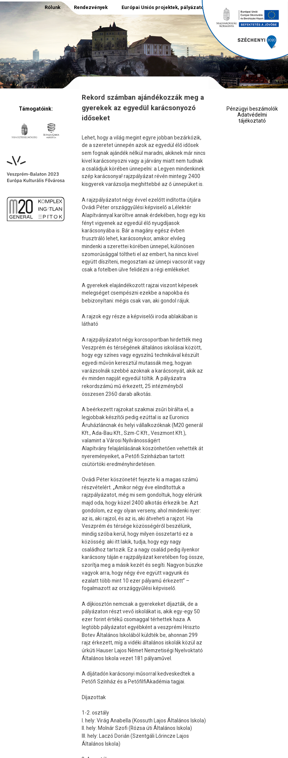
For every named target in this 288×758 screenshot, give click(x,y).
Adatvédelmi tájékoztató (252, 118)
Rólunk (52, 7)
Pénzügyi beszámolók (252, 109)
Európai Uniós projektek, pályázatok (164, 7)
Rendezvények (91, 7)
